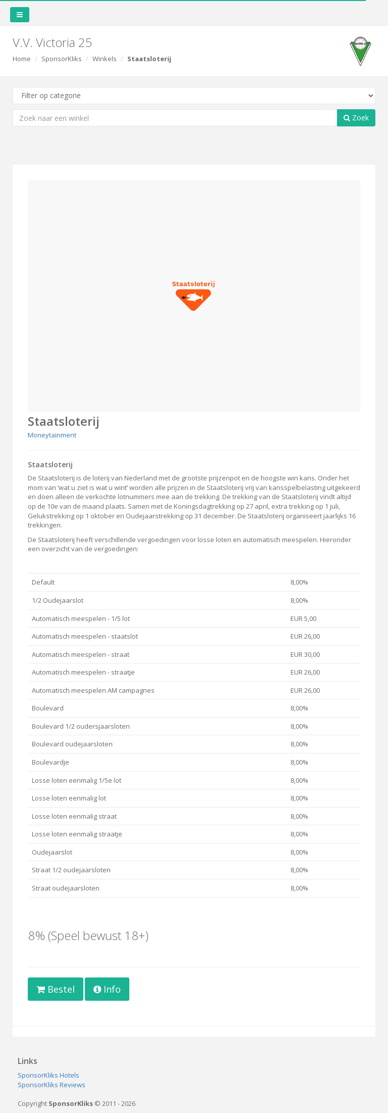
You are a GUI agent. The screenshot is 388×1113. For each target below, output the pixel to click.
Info (107, 989)
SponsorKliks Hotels (48, 1075)
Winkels (104, 58)
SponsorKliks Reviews (51, 1084)
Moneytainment (52, 434)
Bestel (55, 989)
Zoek (356, 117)
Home (22, 58)
